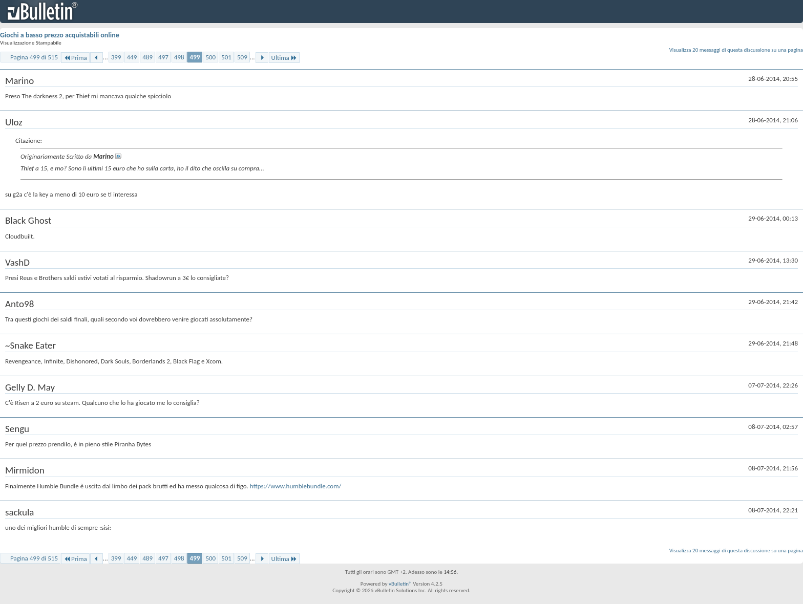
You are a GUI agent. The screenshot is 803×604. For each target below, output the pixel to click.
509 (242, 57)
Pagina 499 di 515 (34, 57)
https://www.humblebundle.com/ (296, 486)
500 (210, 57)
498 (179, 57)
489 (147, 57)
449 (131, 57)
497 (163, 57)
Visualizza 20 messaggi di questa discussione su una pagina (736, 50)
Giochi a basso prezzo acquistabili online (59, 35)
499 (195, 57)
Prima (75, 57)
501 (226, 57)
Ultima (284, 57)
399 (116, 57)
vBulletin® (400, 583)
